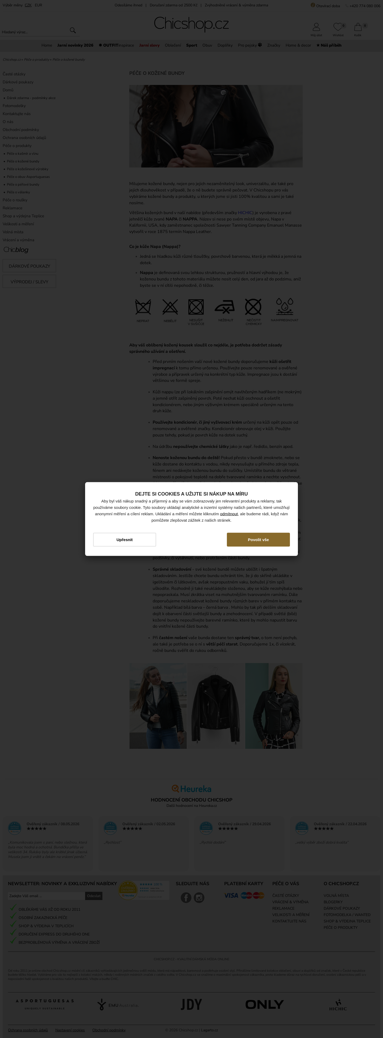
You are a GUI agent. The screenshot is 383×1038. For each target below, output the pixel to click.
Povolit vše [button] (258, 539)
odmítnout (229, 513)
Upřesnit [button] (124, 539)
